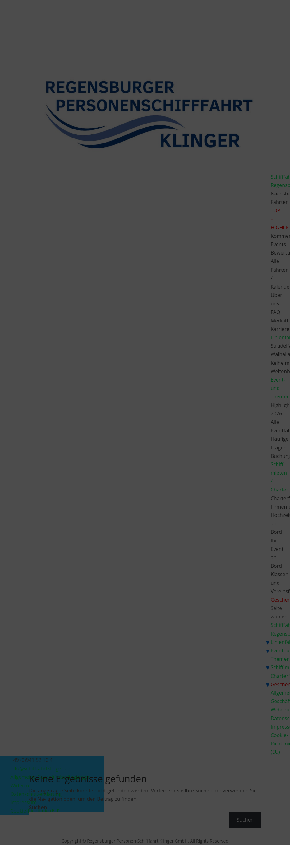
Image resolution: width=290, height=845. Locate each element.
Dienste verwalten (88, 430)
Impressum (181, 462)
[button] (217, 382)
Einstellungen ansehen (192, 448)
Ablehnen (139, 448)
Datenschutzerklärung (149, 462)
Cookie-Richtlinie (113, 462)
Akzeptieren (91, 448)
